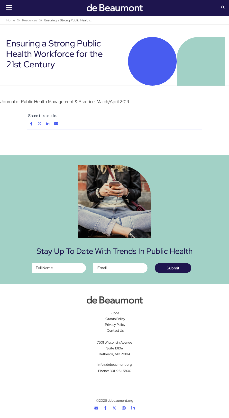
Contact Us (115, 330)
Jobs (115, 313)
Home (10, 20)
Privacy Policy (115, 324)
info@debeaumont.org (115, 364)
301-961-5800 (120, 371)
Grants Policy (115, 319)
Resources (29, 20)
